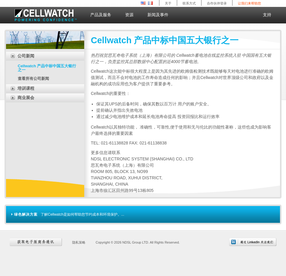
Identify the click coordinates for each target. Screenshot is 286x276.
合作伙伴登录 (217, 3)
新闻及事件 (160, 14)
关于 (168, 3)
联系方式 (189, 3)
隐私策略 (78, 242)
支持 (267, 14)
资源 (131, 14)
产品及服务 (103, 14)
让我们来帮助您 (249, 3)
